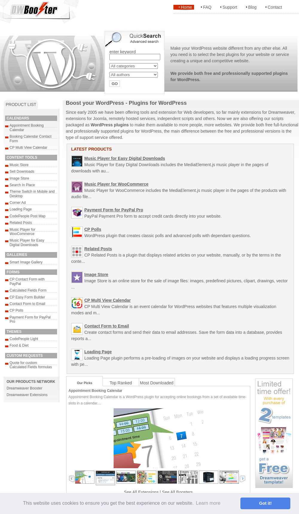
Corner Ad (18, 203)
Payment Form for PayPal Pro (113, 209)
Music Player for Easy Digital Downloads (27, 242)
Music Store (19, 165)
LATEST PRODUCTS (91, 149)
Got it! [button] (265, 503)
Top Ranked (121, 382)
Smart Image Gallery (26, 262)
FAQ (207, 7)
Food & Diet (19, 345)
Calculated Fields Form (28, 290)
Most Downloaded (156, 382)
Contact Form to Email (27, 304)
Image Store (19, 178)
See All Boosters (177, 492)
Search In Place (22, 185)
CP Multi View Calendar (28, 147)
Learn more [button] (208, 503)
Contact (275, 7)
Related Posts (21, 223)
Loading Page (21, 209)
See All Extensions (141, 492)
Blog (252, 7)
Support (229, 7)
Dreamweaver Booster (24, 388)
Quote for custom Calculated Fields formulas (31, 365)
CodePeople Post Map (27, 216)
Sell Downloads (22, 171)
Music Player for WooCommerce (22, 232)
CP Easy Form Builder (27, 297)
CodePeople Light (24, 339)
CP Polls (16, 310)
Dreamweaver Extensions (27, 395)
